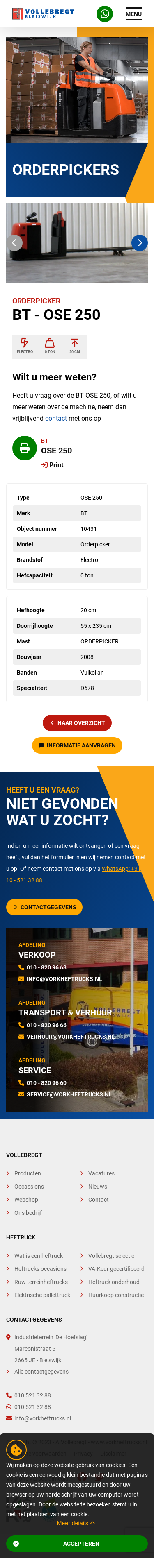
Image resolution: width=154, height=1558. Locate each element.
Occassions (29, 1186)
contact (56, 418)
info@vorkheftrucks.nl (64, 979)
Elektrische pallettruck (42, 1295)
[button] (14, 243)
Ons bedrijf (28, 1212)
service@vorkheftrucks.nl (69, 1094)
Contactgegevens (45, 907)
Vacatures (101, 1173)
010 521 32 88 (28, 1395)
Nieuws (97, 1186)
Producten (27, 1173)
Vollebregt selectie (111, 1255)
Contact (98, 1199)
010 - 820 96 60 (47, 1083)
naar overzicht (78, 723)
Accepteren (56, 1543)
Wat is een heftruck (38, 1255)
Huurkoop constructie (116, 1295)
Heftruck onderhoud (114, 1282)
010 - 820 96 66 (47, 1025)
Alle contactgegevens (41, 1371)
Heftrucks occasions (40, 1269)
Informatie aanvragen (77, 745)
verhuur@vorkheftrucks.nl (71, 1036)
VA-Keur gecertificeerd (116, 1269)
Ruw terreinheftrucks (41, 1282)
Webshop (26, 1199)
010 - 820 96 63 (47, 967)
